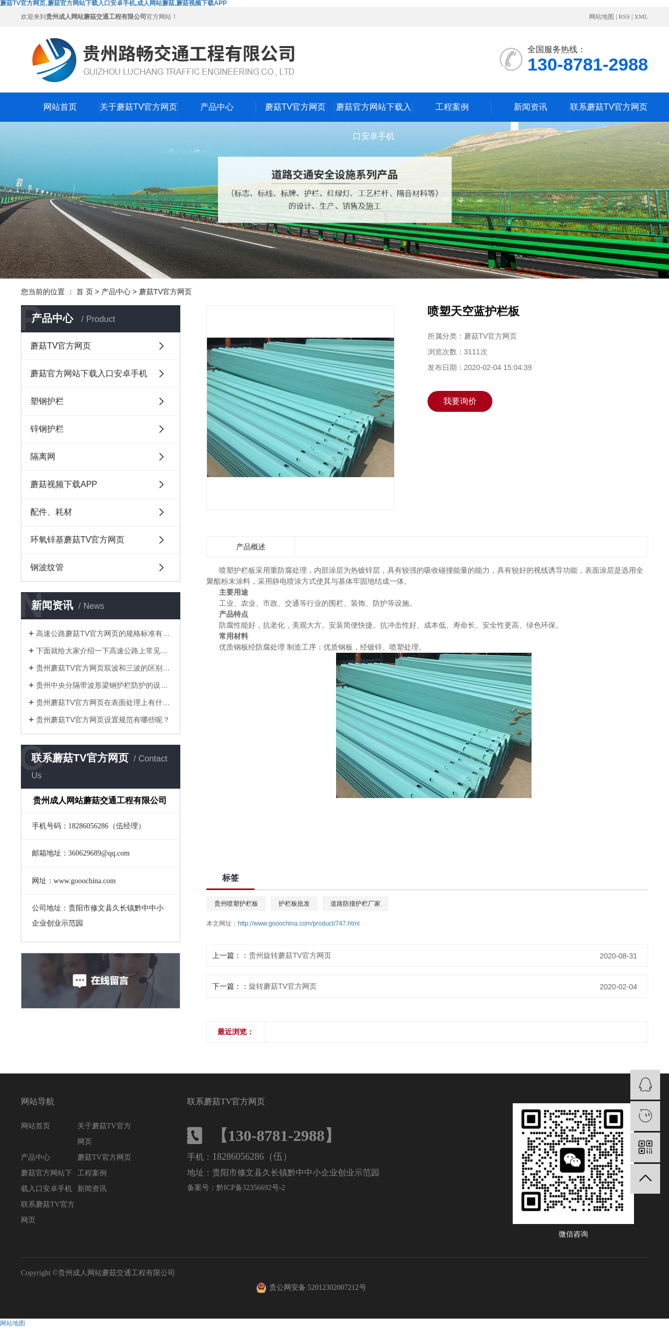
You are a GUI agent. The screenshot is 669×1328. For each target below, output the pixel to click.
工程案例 (452, 106)
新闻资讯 (530, 106)
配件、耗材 (51, 511)
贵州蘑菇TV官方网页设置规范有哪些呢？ (103, 719)
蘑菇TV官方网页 (295, 106)
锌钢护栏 (47, 428)
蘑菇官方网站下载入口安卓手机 (373, 112)
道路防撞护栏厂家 (355, 903)
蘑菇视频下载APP (63, 484)
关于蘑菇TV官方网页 (138, 106)
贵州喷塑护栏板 (236, 903)
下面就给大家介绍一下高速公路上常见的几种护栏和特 (104, 650)
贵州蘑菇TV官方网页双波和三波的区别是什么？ (104, 668)
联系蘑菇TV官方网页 (609, 106)
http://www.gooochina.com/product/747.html (299, 923)
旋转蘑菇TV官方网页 (283, 986)
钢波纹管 (47, 567)
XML (641, 16)
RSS (624, 16)
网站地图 (601, 16)
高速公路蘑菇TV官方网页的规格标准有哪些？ (104, 633)
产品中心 (217, 106)
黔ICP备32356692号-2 (250, 1188)
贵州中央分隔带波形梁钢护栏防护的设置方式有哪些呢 (104, 685)
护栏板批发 (294, 903)
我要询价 (460, 401)
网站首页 (60, 106)
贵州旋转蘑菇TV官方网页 (290, 955)
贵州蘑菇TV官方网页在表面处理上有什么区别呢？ (104, 702)
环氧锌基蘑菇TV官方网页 (77, 539)
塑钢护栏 (47, 401)
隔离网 (42, 456)
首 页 (84, 291)
